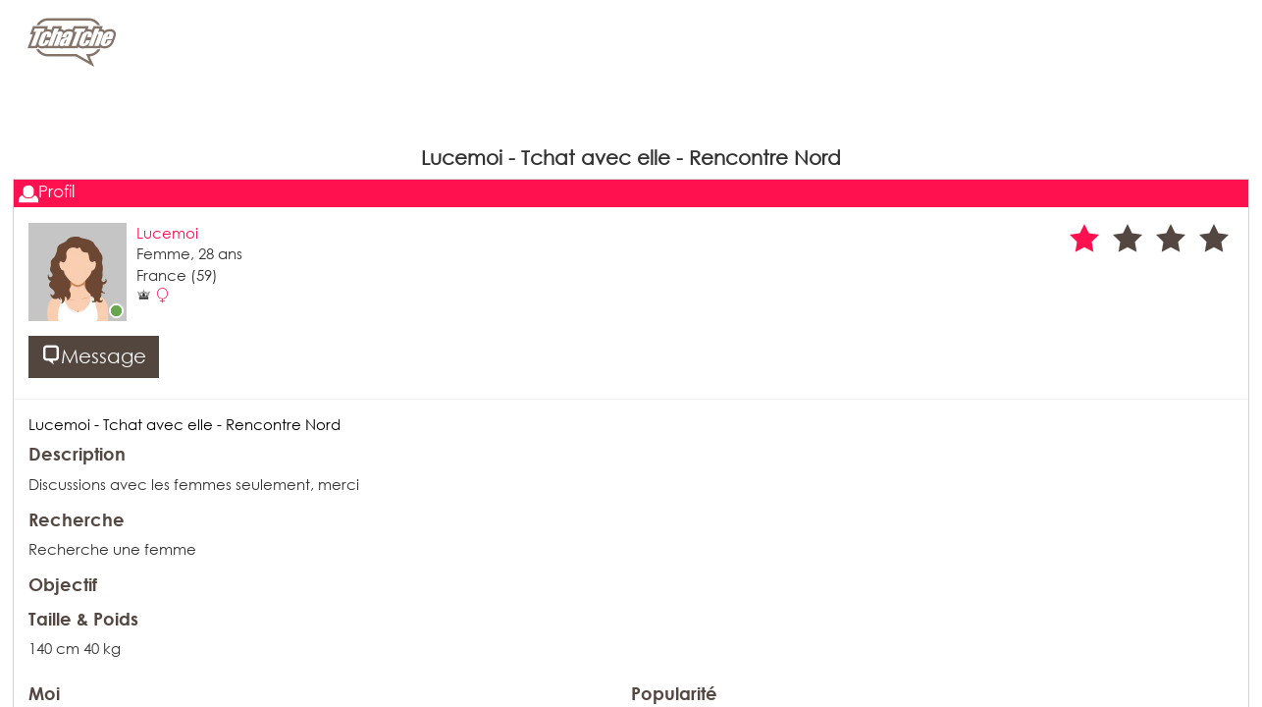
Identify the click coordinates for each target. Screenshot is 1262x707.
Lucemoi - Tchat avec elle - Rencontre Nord (184, 424)
